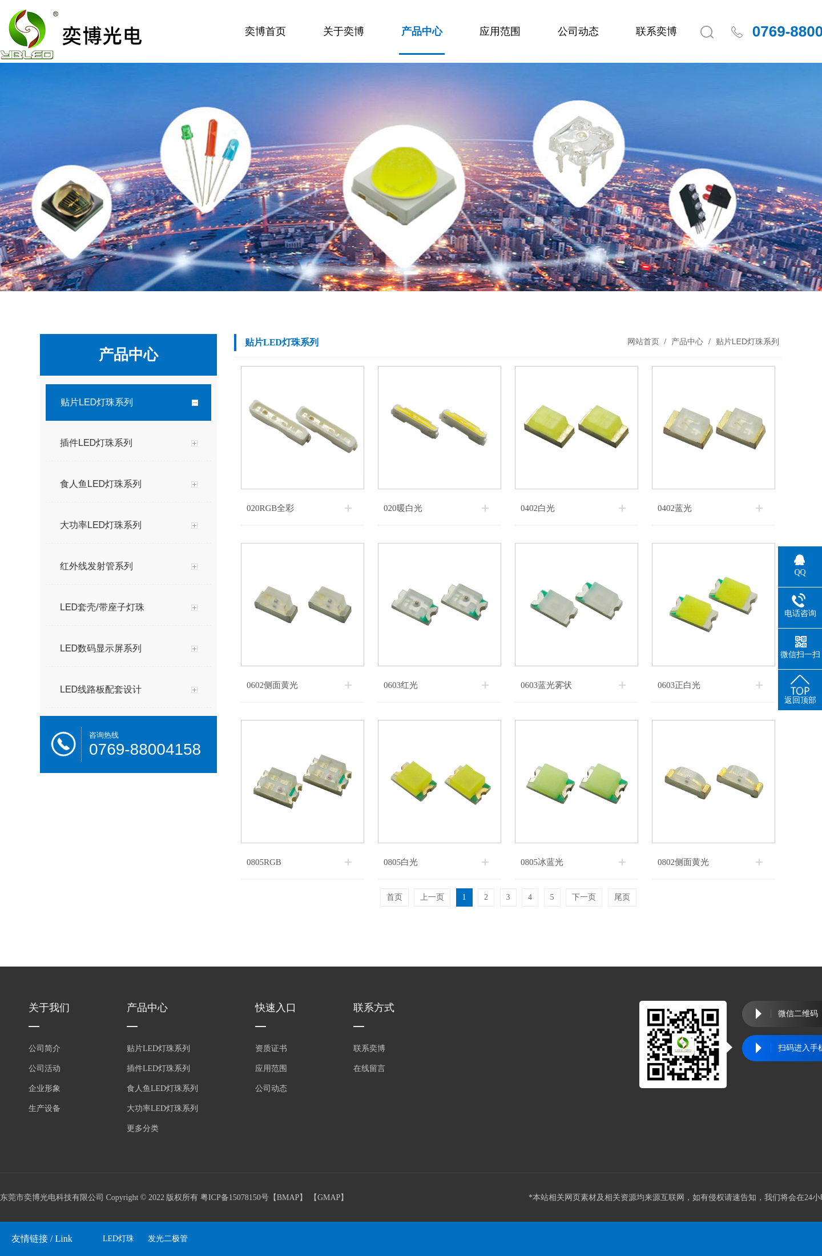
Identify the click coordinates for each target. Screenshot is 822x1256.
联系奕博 (656, 31)
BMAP (288, 1197)
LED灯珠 (118, 1238)
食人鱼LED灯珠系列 (162, 1088)
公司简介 (45, 1048)
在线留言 (369, 1068)
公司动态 (578, 31)
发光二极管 (168, 1238)
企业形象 (45, 1088)
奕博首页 (265, 31)
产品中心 (421, 31)
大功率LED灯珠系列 (162, 1108)
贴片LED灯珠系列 (746, 341)
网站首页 (643, 341)
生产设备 (45, 1108)
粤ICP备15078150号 (234, 1197)
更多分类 (143, 1128)
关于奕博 (343, 31)
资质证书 (271, 1048)
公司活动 (45, 1068)
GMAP (328, 1197)
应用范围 (500, 31)
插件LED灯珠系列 (158, 1068)
